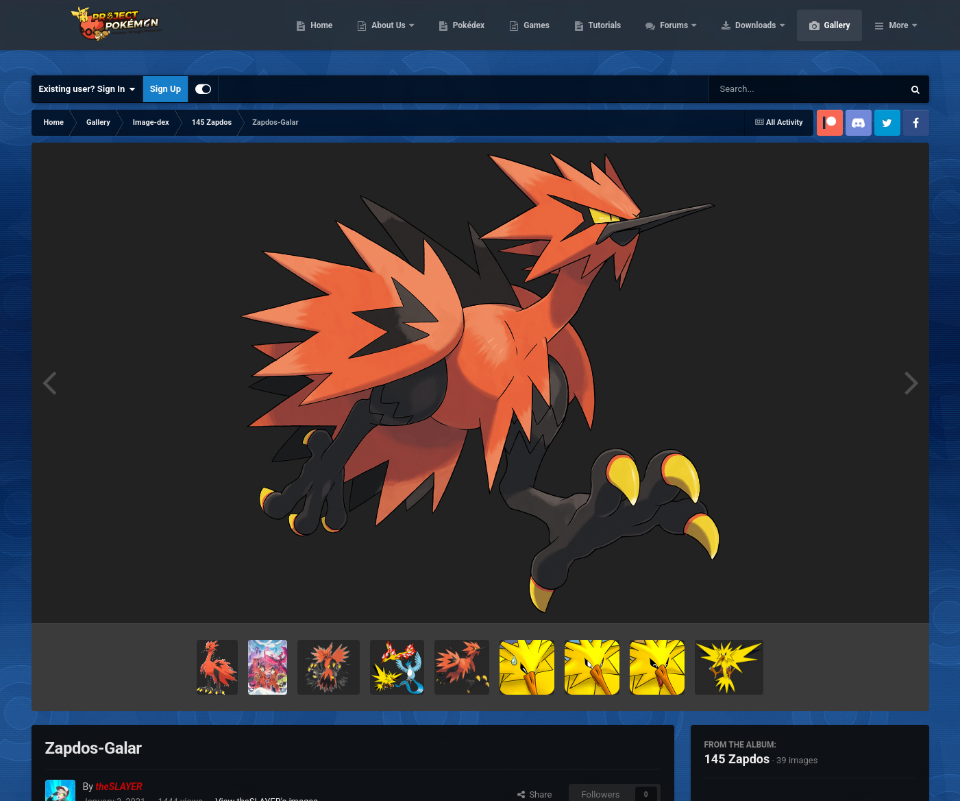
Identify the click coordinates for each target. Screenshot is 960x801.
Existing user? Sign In (87, 89)
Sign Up (165, 89)
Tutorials (669, 34)
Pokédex (534, 34)
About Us (454, 34)
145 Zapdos (737, 759)
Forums (740, 34)
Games (601, 34)
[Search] (771, 89)
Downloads (821, 34)
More (898, 34)
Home (386, 34)
